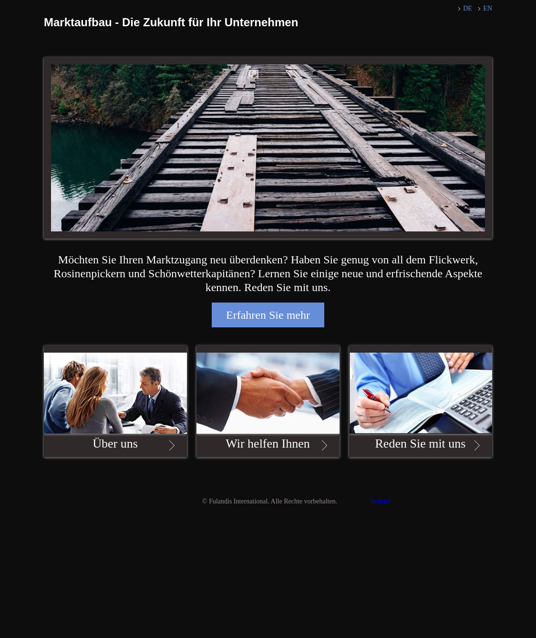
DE (467, 8)
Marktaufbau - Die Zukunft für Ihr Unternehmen (171, 22)
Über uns (115, 443)
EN (487, 8)
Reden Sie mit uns (420, 443)
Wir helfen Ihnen (268, 443)
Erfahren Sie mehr (268, 315)
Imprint (381, 501)
